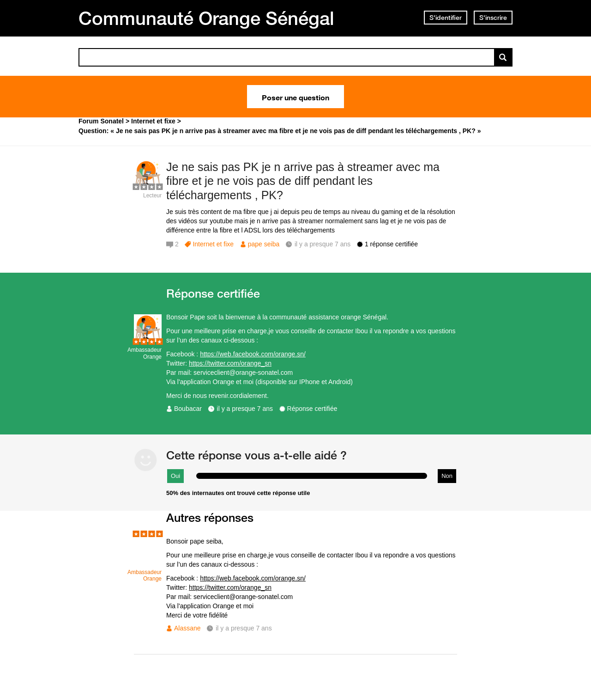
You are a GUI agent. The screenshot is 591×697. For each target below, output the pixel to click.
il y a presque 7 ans (245, 408)
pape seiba (264, 244)
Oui (175, 475)
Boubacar (188, 408)
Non (446, 475)
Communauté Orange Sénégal (206, 18)
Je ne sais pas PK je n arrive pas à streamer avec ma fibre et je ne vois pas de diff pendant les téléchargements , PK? (303, 181)
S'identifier (445, 17)
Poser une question (295, 97)
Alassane (187, 628)
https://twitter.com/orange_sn (230, 363)
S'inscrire (493, 17)
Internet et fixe (213, 244)
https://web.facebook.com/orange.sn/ (253, 354)
